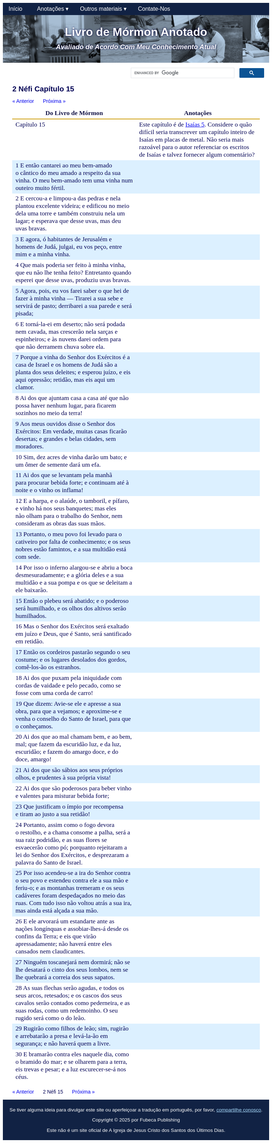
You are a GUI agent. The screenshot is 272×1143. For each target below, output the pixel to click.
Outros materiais (103, 9)
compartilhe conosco (238, 1110)
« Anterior (23, 101)
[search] (181, 73)
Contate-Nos (154, 9)
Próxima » (54, 101)
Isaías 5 (194, 124)
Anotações (52, 9)
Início (17, 9)
